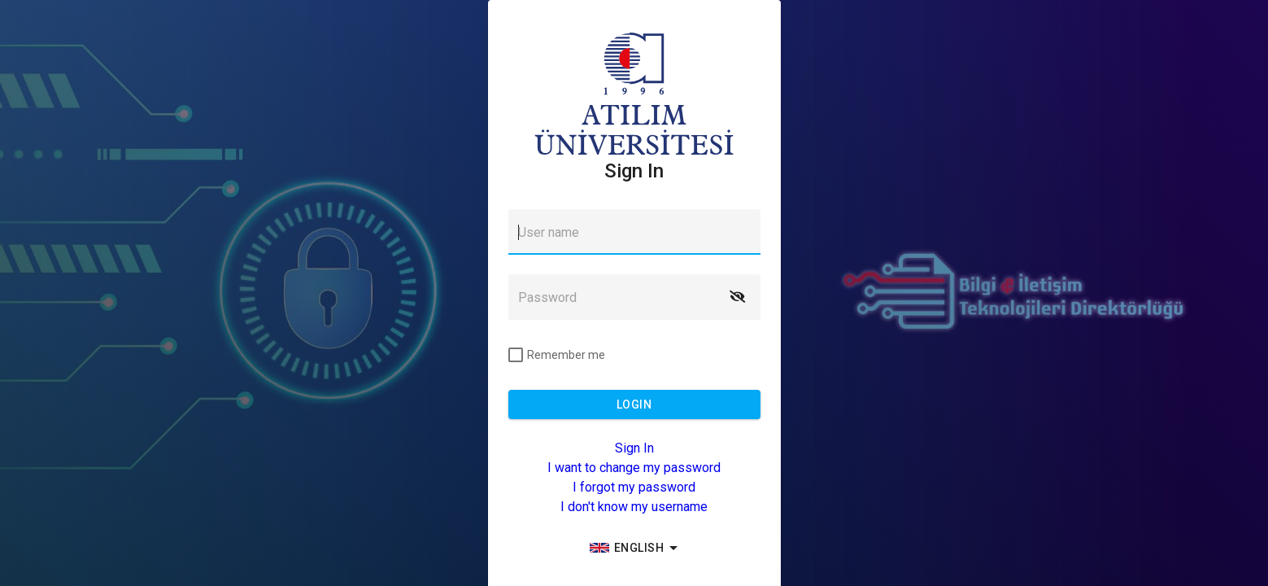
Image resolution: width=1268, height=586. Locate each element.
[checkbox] (556, 355)
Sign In (634, 448)
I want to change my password (634, 467)
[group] (634, 547)
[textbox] (634, 232)
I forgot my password (634, 487)
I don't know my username (634, 506)
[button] (737, 297)
